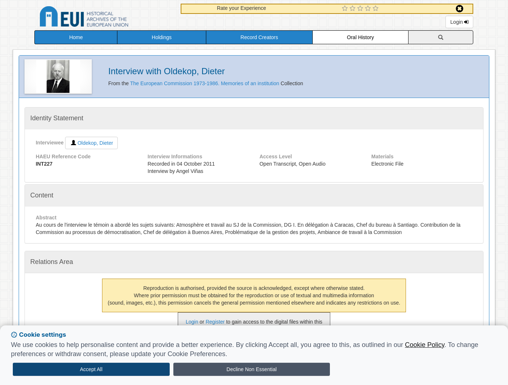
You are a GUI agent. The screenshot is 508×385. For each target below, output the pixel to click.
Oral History (360, 37)
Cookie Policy (424, 344)
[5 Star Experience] (376, 8)
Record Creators (259, 37)
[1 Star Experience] (346, 8)
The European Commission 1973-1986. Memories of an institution (205, 83)
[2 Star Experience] (353, 8)
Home (76, 37)
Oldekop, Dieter (91, 143)
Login (459, 22)
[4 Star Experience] (369, 8)
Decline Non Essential (251, 369)
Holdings (162, 37)
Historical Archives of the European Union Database (104, 17)
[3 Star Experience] (361, 8)
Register (215, 322)
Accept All (91, 369)
